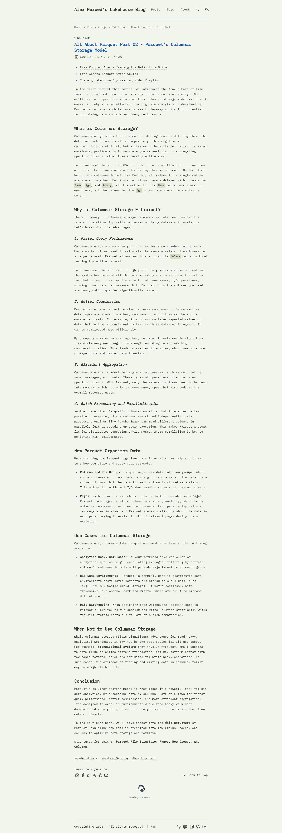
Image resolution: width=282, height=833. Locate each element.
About (185, 9)
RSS (153, 826)
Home (77, 27)
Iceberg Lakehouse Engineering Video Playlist (120, 80)
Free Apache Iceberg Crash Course (109, 74)
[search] (198, 9)
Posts (155, 9)
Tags (170, 9)
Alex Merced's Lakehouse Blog (109, 9)
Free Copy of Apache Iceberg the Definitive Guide (123, 67)
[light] (207, 9)
